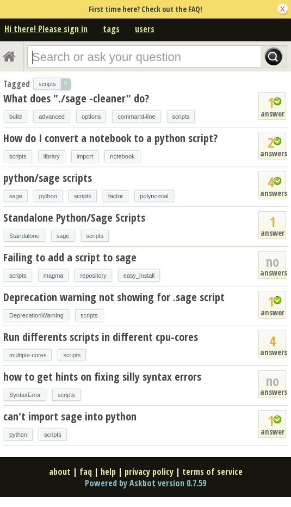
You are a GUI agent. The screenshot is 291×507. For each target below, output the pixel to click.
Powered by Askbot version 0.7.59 (145, 483)
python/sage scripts (47, 177)
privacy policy (149, 472)
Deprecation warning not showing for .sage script (114, 297)
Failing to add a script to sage (70, 257)
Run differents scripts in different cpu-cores (100, 336)
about (60, 472)
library (52, 156)
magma (54, 275)
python (48, 196)
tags (111, 29)
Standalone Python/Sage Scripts (74, 217)
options (91, 116)
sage (15, 196)
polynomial (154, 196)
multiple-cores (27, 355)
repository (93, 275)
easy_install (138, 275)
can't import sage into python (70, 416)
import (85, 156)
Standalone (24, 236)
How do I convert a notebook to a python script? (110, 138)
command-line (136, 116)
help (108, 472)
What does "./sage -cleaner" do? (76, 98)
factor (115, 196)
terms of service (212, 472)
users (144, 29)
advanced (52, 116)
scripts (181, 116)
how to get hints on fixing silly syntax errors (102, 376)
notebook (122, 156)
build (15, 116)
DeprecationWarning (36, 315)
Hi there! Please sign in (46, 29)
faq (85, 472)
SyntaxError (25, 395)
